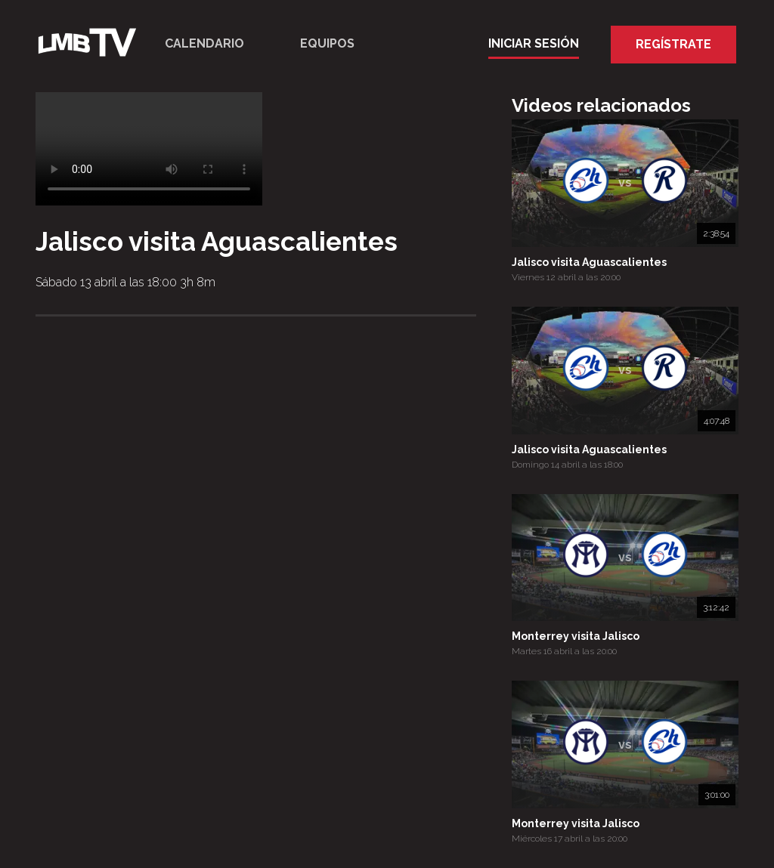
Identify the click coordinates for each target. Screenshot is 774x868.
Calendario (204, 43)
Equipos (327, 43)
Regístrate (673, 44)
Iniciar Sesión (533, 43)
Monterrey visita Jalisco (575, 636)
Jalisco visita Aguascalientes (589, 262)
